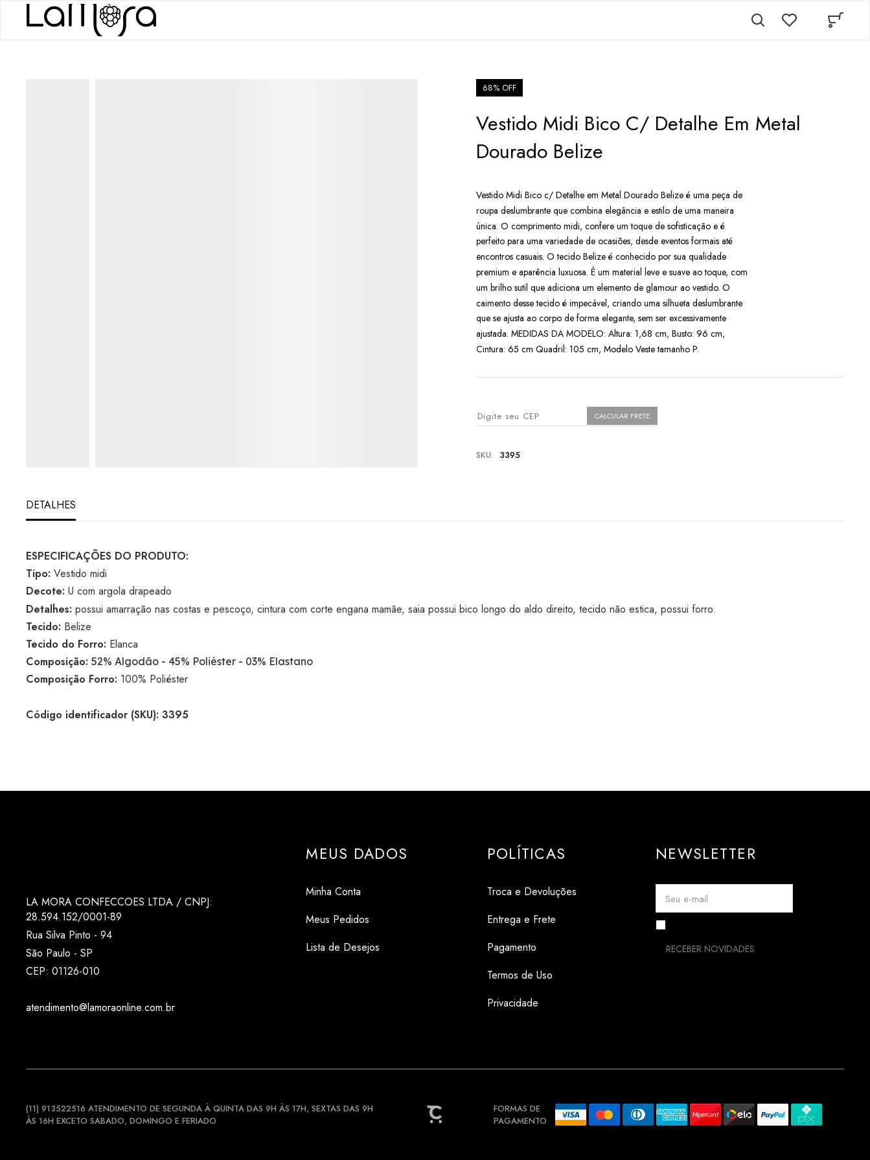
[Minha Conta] (356, 891)
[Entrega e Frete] (532, 919)
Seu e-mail (686, 899)
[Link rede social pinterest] (86, 1038)
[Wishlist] (789, 20)
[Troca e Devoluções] (532, 891)
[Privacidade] (532, 1002)
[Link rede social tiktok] (60, 1038)
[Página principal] (91, 20)
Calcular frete (622, 416)
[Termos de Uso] (532, 975)
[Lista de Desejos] (356, 947)
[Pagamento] (532, 947)
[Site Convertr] (435, 1114)
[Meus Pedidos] (356, 919)
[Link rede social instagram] (34, 1038)
